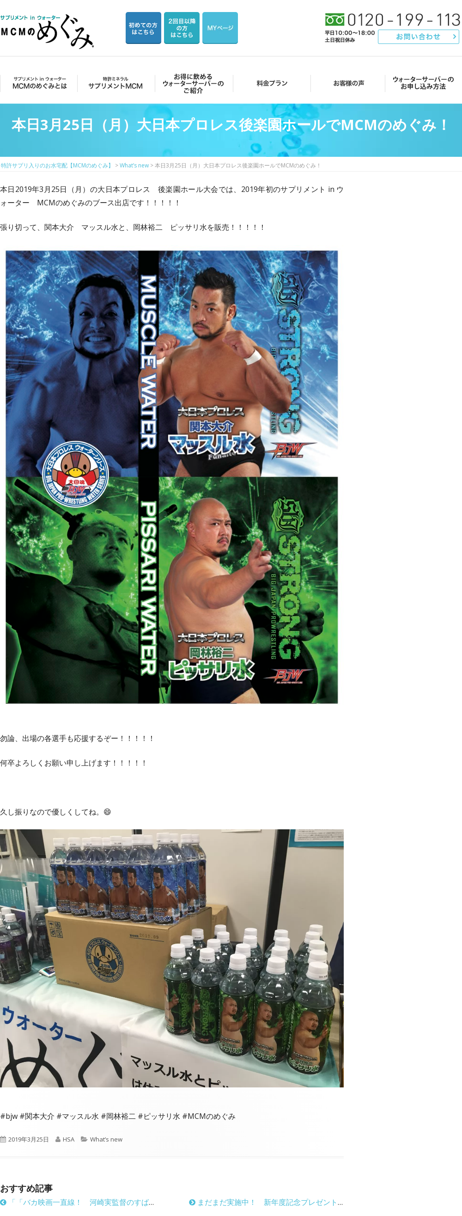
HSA (68, 1139)
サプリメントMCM (114, 83)
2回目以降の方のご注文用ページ (182, 28)
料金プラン (269, 83)
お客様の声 (346, 83)
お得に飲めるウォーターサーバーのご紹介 (192, 83)
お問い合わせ (419, 37)
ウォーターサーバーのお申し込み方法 (423, 83)
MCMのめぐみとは (38, 83)
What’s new (106, 1139)
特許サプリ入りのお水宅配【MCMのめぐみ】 (48, 20)
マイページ (220, 28)
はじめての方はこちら (143, 28)
